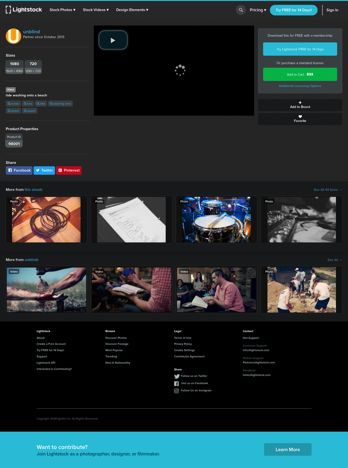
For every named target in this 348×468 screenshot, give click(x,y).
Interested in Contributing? (54, 369)
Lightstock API (46, 363)
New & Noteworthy (117, 363)
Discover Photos (116, 338)
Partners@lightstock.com (259, 362)
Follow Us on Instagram (196, 390)
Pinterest (69, 170)
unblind (31, 31)
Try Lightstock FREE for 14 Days (300, 49)
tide (41, 103)
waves (29, 111)
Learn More (288, 449)
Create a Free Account (51, 344)
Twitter (44, 170)
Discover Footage (117, 344)
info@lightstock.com (256, 350)
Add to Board (300, 105)
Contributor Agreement (189, 356)
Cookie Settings (184, 350)
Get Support (251, 338)
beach (13, 111)
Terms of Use (182, 338)
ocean (13, 103)
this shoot (33, 189)
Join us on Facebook (194, 383)
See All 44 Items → (328, 189)
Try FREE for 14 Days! (294, 10)
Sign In (332, 10)
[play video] (113, 40)
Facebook (19, 170)
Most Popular (114, 350)
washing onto (60, 103)
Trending (111, 356)
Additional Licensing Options (300, 85)
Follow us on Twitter (194, 376)
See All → (335, 259)
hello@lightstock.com (257, 375)
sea (28, 103)
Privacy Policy (183, 344)
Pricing (258, 10)
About (41, 338)
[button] (62, 10)
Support (42, 356)
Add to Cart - (300, 74)
